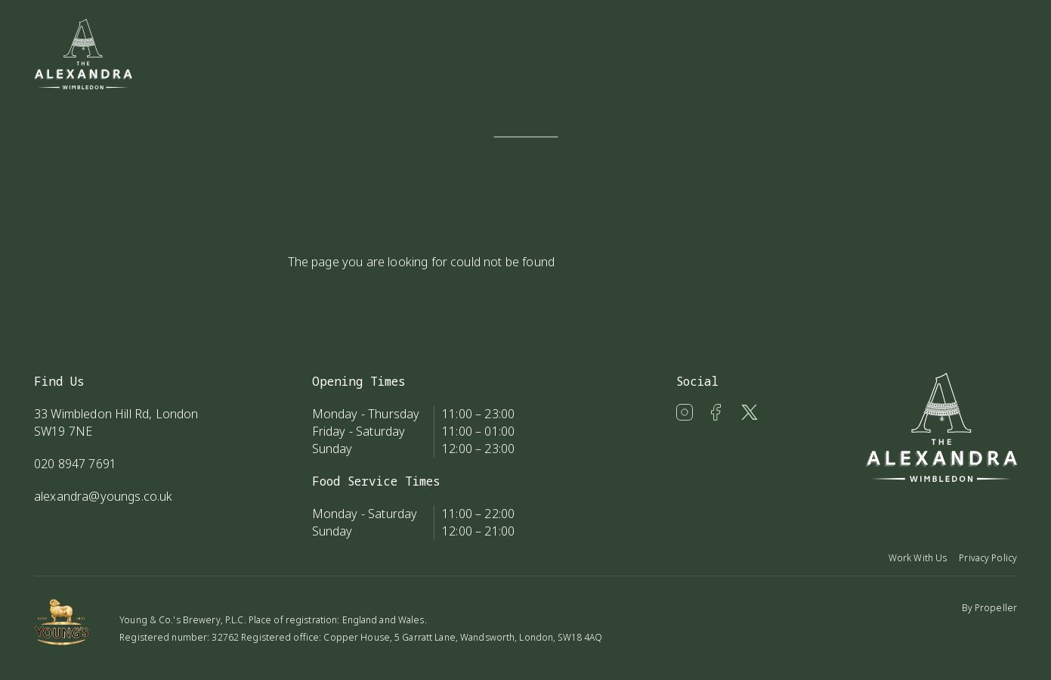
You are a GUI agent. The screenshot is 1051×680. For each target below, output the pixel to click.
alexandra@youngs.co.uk (103, 496)
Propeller (996, 607)
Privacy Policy (988, 557)
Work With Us (918, 557)
